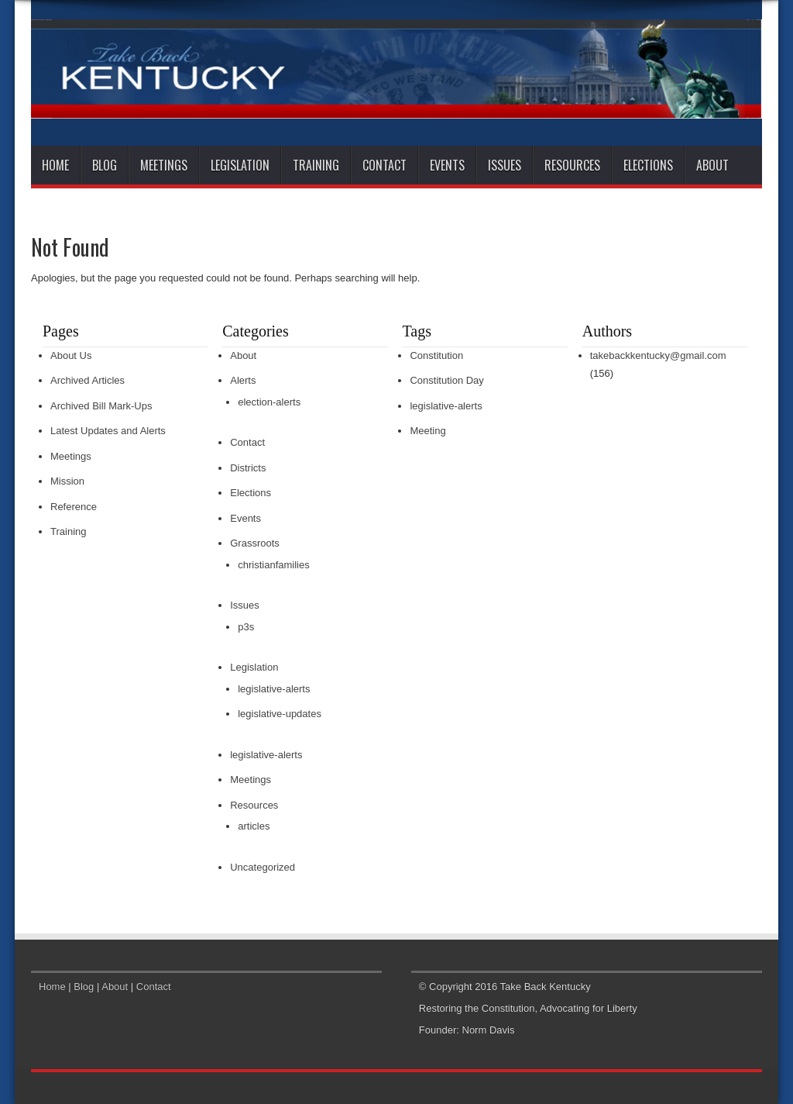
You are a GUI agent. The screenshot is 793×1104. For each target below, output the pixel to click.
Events (447, 165)
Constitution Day (446, 380)
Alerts (243, 380)
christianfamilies (273, 565)
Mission (67, 481)
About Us (70, 355)
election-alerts (269, 402)
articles (253, 826)
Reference (73, 506)
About (712, 165)
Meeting (427, 430)
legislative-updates (279, 713)
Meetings (163, 165)
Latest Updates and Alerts (108, 430)
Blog (104, 165)
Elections (648, 165)
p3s (246, 627)
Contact (384, 165)
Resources (572, 165)
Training (316, 165)
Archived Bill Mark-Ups (101, 406)
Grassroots (255, 543)
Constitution (436, 355)
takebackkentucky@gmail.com (658, 355)
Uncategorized (262, 867)
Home (55, 165)
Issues (504, 165)
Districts (248, 468)
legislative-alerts (274, 689)
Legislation (240, 165)
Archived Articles (87, 380)
